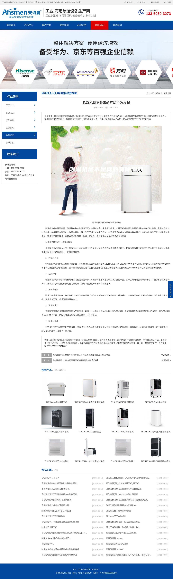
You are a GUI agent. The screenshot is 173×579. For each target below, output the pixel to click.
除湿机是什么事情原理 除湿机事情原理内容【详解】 (76, 360)
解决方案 (46, 25)
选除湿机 (55, 242)
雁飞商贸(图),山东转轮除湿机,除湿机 (122, 494)
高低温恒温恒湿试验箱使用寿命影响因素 (59, 494)
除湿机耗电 (66, 264)
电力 (122, 248)
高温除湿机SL (47, 544)
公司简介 (128, 2)
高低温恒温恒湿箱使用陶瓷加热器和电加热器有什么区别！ (64, 533)
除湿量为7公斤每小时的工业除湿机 (121, 533)
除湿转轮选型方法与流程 (117, 544)
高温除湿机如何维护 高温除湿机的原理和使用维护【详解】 (128, 478)
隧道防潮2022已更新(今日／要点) (56, 511)
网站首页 (10, 25)
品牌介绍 (81, 25)
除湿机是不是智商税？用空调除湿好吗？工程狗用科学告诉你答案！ (82, 355)
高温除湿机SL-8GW (115, 549)
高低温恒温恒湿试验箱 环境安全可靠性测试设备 (127, 500)
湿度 (124, 236)
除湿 (59, 228)
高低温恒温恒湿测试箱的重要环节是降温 (59, 555)
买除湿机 (134, 248)
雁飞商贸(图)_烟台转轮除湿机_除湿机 (122, 483)
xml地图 (167, 2)
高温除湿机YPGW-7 (115, 538)
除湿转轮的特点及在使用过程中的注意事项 (60, 549)
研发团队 (141, 2)
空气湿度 (126, 232)
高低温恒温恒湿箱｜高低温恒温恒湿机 (123, 522)
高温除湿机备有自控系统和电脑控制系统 (59, 483)
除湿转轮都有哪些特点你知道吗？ (56, 538)
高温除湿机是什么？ (50, 478)
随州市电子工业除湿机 (116, 516)
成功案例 (64, 25)
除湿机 (48, 228)
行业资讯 (167, 93)
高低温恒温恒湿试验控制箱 (53, 516)
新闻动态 (99, 25)
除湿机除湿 (96, 264)
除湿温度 (140, 311)
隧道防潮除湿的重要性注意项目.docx (122, 505)
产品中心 (28, 25)
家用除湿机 (163, 228)
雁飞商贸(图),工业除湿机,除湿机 (55, 489)
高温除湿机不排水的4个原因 (118, 511)
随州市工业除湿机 (49, 527)
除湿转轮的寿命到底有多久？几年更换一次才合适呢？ (128, 555)
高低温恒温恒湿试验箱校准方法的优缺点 (124, 489)
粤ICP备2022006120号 (108, 573)
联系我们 (117, 25)
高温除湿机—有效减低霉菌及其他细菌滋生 (60, 522)
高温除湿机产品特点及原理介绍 (55, 505)
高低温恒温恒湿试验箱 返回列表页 (56, 500)
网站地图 (155, 2)
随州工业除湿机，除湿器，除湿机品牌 (123, 527)
